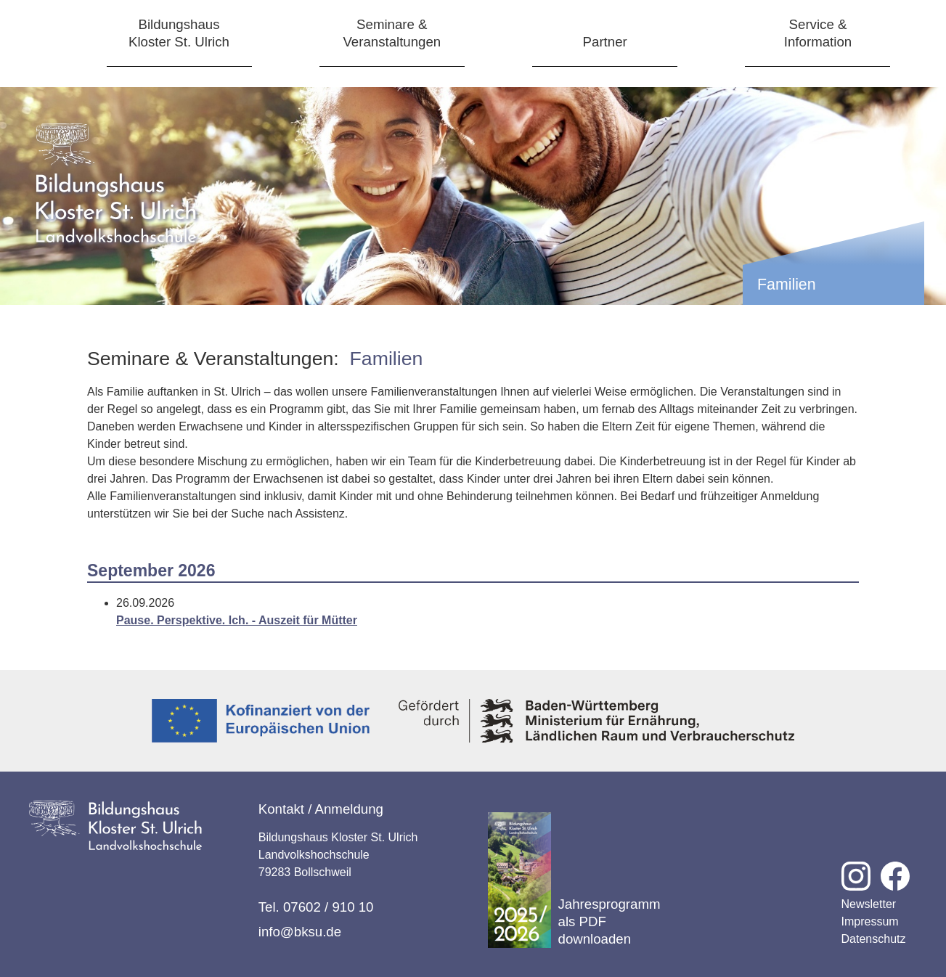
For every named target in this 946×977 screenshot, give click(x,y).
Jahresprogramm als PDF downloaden (574, 880)
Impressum (870, 921)
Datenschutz (873, 939)
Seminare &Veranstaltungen (392, 33)
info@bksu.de (299, 931)
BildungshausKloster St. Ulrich (179, 33)
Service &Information (818, 33)
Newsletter (869, 904)
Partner (605, 41)
